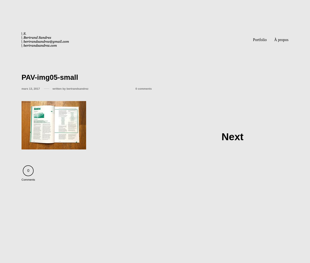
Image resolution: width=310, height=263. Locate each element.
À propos (281, 40)
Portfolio (260, 40)
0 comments (143, 88)
